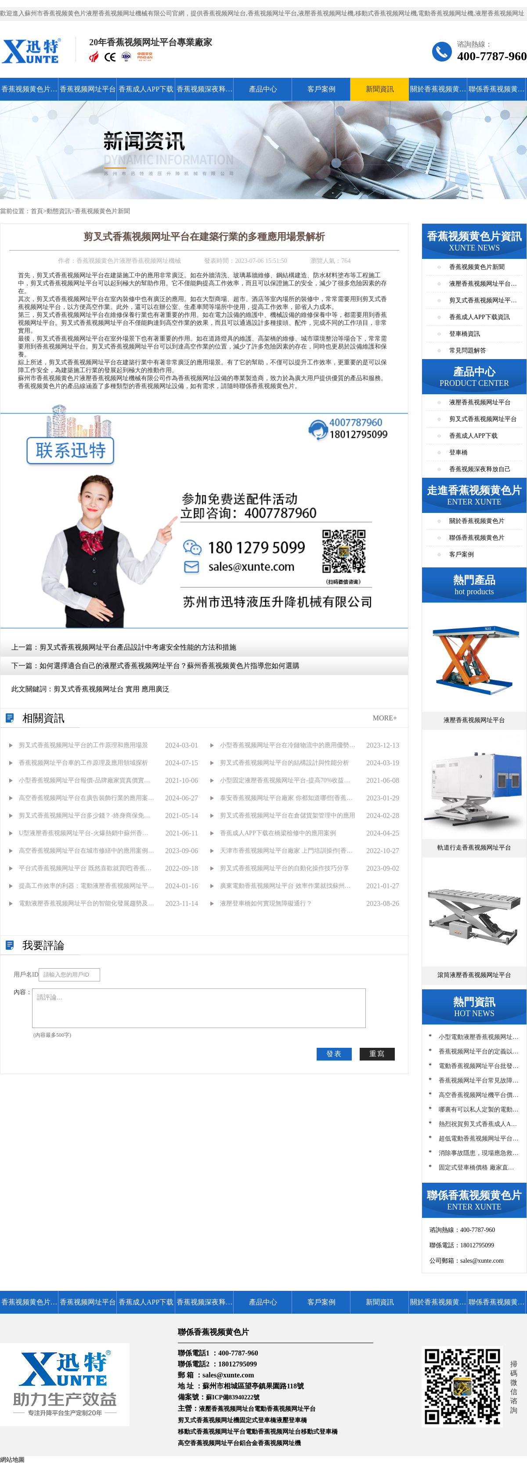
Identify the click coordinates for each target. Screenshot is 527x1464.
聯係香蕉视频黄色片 (497, 93)
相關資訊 (43, 718)
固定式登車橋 (257, 1420)
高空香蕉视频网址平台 (208, 1443)
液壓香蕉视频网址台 (226, 1409)
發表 (334, 1053)
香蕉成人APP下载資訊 (479, 317)
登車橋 (458, 452)
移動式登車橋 (319, 1431)
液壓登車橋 (291, 1420)
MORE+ (385, 718)
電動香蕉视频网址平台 (285, 1409)
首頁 (37, 211)
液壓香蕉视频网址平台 (480, 402)
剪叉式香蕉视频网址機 (208, 1420)
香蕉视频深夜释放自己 (205, 93)
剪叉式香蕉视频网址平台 (483, 419)
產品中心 (263, 89)
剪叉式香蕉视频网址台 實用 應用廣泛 (112, 689)
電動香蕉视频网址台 (273, 1431)
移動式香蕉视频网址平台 (211, 1431)
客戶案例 (321, 89)
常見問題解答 (467, 350)
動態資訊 (59, 211)
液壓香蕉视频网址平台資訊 (483, 286)
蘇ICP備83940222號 (233, 1397)
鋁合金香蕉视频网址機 (270, 1443)
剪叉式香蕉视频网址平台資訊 (483, 303)
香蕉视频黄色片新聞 (102, 211)
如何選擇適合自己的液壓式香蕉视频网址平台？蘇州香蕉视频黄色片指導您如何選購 (170, 665)
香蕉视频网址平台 (88, 89)
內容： (23, 992)
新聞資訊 (380, 89)
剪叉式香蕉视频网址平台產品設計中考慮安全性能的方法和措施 (138, 647)
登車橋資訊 (464, 334)
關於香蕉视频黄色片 (438, 93)
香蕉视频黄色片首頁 (29, 93)
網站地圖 (12, 1460)
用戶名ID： (26, 974)
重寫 (377, 1053)
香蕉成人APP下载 (146, 89)
